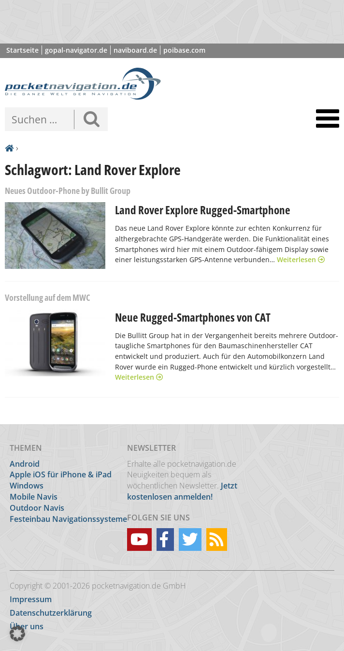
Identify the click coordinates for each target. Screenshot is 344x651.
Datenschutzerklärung (51, 612)
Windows (26, 485)
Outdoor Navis (37, 508)
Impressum (31, 599)
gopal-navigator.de (76, 50)
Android (25, 464)
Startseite (22, 50)
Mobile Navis (33, 496)
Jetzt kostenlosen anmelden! (182, 491)
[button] (17, 633)
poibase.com (184, 50)
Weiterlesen (301, 259)
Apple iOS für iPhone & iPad (61, 474)
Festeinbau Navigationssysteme (68, 519)
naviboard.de (135, 50)
